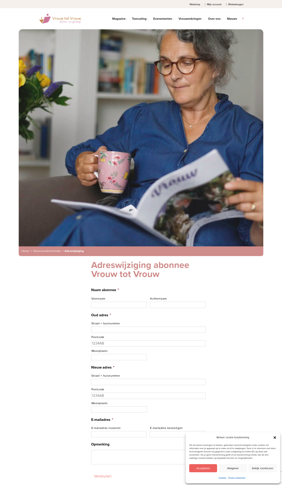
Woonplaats (99, 351)
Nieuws (232, 19)
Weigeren (233, 468)
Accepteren (203, 468)
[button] (275, 437)
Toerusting (139, 19)
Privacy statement (236, 477)
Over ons (214, 19)
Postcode (97, 337)
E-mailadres (102, 420)
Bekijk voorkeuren (262, 468)
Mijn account (212, 4)
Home (25, 251)
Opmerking (100, 444)
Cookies (222, 477)
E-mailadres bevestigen (166, 428)
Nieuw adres (102, 367)
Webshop (195, 4)
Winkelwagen (235, 4)
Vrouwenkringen (190, 19)
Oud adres (101, 315)
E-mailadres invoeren (106, 428)
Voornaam (98, 298)
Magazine (119, 19)
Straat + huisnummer (105, 323)
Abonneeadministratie (47, 251)
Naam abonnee (105, 290)
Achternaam (158, 298)
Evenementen (162, 19)
